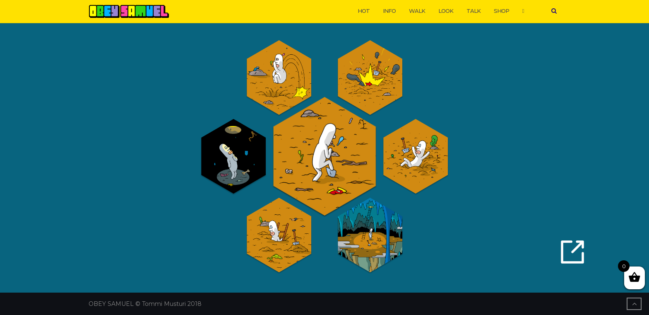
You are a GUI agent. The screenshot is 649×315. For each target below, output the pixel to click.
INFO (389, 10)
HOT (364, 10)
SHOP (501, 10)
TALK (473, 10)
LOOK (445, 10)
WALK (417, 10)
